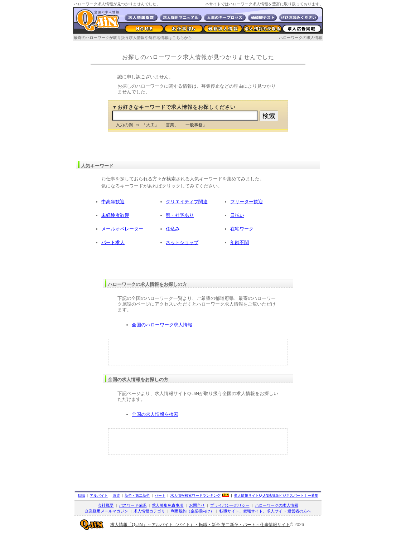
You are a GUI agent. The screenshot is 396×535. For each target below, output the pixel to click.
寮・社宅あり (180, 215)
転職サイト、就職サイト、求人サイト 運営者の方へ (265, 511)
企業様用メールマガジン (106, 511)
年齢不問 (239, 242)
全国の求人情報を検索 (155, 414)
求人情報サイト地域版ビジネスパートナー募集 (276, 495)
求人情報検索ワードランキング (195, 495)
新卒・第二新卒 (137, 495)
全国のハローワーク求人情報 (162, 324)
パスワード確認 (132, 505)
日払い (237, 215)
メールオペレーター (122, 229)
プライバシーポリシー (230, 505)
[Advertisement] (198, 352)
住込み (173, 229)
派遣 (116, 495)
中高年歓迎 (113, 201)
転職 (81, 495)
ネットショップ (182, 242)
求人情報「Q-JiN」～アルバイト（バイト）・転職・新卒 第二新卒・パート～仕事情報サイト (200, 524)
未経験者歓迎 (115, 215)
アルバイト (99, 495)
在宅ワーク (241, 229)
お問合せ (197, 505)
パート (160, 495)
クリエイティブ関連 (187, 201)
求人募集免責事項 (167, 505)
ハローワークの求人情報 (300, 37)
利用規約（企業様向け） (192, 511)
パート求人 (113, 242)
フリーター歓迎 (246, 201)
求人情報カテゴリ (149, 511)
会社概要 (106, 505)
